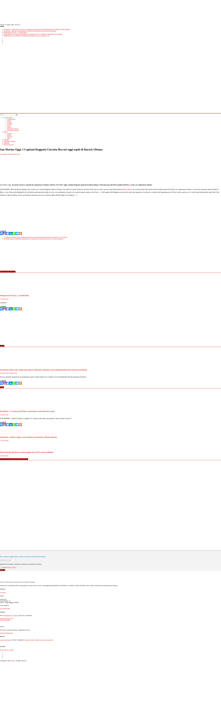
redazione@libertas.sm (6, 633)
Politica (9, 120)
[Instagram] (4, 233)
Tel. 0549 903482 (5, 608)
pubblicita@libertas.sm (6, 618)
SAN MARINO (8, 117)
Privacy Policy (12, 567)
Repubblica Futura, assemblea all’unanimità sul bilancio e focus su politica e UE (26, 35)
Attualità (9, 124)
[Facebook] (1, 233)
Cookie (11, 650)
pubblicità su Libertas (12, 615)
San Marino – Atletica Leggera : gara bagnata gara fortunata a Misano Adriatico (28, 437)
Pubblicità (6, 143)
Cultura (9, 127)
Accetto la (4, 567)
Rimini (5, 132)
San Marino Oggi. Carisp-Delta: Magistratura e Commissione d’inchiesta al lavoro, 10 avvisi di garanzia (34, 239)
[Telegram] (17, 233)
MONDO (6, 140)
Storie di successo (9, 144)
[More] (20, 233)
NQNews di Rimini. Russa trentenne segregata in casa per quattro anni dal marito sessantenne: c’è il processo (35, 237)
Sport (8, 125)
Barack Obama (127, 189)
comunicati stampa (5, 640)
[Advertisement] (26, 256)
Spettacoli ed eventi (12, 128)
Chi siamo (3, 592)
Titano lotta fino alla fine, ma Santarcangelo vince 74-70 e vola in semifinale (26, 452)
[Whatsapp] (13, 233)
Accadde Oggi (11, 119)
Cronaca (9, 122)
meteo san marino (48, 640)
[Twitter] (7, 233)
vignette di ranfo (29, 640)
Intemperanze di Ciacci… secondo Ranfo (15, 32)
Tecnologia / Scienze (9, 141)
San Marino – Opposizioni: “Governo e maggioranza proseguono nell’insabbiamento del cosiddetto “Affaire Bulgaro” (37, 29)
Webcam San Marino (13, 130)
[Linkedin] (10, 233)
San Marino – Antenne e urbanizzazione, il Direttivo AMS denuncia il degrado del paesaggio (30, 31)
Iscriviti (2, 570)
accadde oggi (38, 640)
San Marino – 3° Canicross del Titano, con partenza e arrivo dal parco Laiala (27, 411)
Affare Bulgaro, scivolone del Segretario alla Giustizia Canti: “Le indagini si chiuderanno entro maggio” (33, 34)
